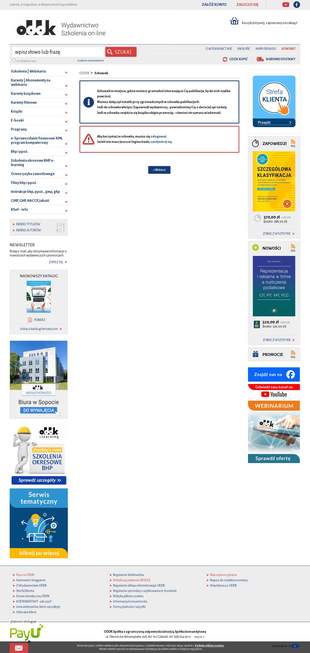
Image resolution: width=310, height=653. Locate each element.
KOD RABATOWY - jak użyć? (34, 601)
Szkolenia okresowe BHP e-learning (32, 163)
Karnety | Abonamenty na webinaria (30, 82)
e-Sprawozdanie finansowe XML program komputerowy (37, 140)
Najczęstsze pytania (223, 575)
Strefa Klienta (25, 591)
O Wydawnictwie (219, 49)
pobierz (39, 320)
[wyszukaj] (58, 52)
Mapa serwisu (266, 49)
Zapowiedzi (275, 143)
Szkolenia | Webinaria (28, 71)
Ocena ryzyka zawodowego (33, 174)
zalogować (158, 136)
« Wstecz (159, 170)
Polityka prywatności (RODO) (131, 580)
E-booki (17, 120)
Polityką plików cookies (209, 645)
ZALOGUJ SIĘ (247, 5)
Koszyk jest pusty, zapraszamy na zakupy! (270, 23)
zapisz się (56, 262)
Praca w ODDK (25, 575)
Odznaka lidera (26, 612)
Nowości (272, 248)
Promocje (273, 354)
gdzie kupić (238, 59)
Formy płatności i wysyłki (129, 607)
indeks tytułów (28, 224)
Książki (16, 111)
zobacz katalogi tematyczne (39, 329)
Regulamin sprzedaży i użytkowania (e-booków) (145, 591)
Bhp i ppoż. (19, 151)
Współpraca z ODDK (223, 585)
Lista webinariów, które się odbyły (38, 607)
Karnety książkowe (26, 93)
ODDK (84, 73)
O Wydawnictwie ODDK (31, 585)
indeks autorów (28, 230)
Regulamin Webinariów (128, 575)
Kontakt (288, 49)
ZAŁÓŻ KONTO (214, 5)
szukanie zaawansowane (91, 60)
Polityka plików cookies (128, 596)
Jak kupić (243, 49)
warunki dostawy (280, 59)
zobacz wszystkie (277, 233)
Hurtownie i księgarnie (31, 580)
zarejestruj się (161, 142)
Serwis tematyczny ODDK (32, 596)
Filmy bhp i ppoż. (24, 183)
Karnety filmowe (24, 102)
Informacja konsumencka (130, 601)
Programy (19, 129)
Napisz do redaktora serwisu (229, 580)
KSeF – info (19, 209)
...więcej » (198, 636)
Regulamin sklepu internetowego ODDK (139, 585)
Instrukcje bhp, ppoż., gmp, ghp (35, 192)
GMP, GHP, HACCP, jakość (30, 201)
